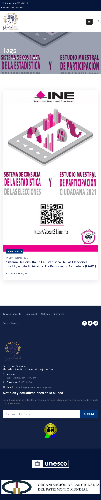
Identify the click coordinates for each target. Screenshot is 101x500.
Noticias (45, 314)
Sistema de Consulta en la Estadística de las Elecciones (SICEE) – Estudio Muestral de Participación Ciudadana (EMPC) (51, 264)
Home (6, 58)
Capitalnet (31, 314)
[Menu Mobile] (89, 22)
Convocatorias (15, 257)
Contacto (59, 314)
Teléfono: (19, 382)
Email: (30, 387)
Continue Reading (16, 273)
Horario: (11, 374)
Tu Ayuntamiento (12, 314)
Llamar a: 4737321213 (16, 3)
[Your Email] (41, 414)
